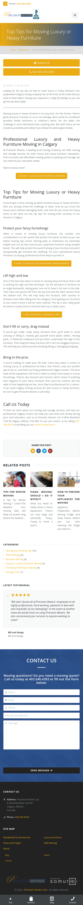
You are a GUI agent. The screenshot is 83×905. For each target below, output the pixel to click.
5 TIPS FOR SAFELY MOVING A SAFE (41, 314)
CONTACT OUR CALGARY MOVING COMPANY (41, 175)
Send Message (41, 770)
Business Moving (14, 559)
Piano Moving (13, 554)
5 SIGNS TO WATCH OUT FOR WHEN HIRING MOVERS (41, 263)
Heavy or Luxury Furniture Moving (24, 563)
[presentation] (41, 757)
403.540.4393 (24, 3)
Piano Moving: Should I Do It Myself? (41, 495)
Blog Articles (23, 49)
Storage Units (13, 572)
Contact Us (41, 63)
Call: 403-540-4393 (41, 72)
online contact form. (44, 424)
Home (13, 49)
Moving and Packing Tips (19, 550)
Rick (10, 85)
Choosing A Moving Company (21, 567)
